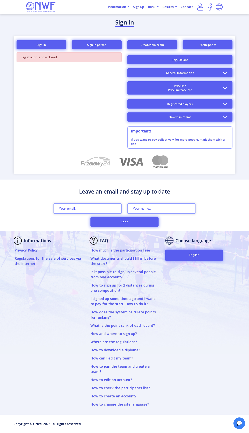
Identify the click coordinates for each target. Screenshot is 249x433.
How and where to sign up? (113, 333)
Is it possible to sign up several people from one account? (123, 274)
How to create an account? (113, 396)
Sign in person (96, 45)
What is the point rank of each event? (122, 325)
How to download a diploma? (115, 350)
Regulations (180, 60)
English (194, 255)
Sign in (41, 45)
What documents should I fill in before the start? (123, 261)
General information (180, 73)
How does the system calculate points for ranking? (123, 315)
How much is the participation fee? (120, 250)
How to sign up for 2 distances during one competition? (122, 288)
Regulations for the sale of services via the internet (48, 261)
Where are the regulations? (113, 341)
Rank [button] (152, 7)
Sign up (138, 7)
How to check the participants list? (120, 388)
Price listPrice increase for (180, 88)
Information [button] (117, 7)
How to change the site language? (119, 404)
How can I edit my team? (111, 358)
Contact (187, 7)
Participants (207, 45)
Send (124, 222)
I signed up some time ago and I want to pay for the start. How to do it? (122, 301)
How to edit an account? (111, 379)
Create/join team (152, 45)
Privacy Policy (26, 250)
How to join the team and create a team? (120, 369)
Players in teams (180, 117)
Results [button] (168, 7)
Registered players (180, 104)
